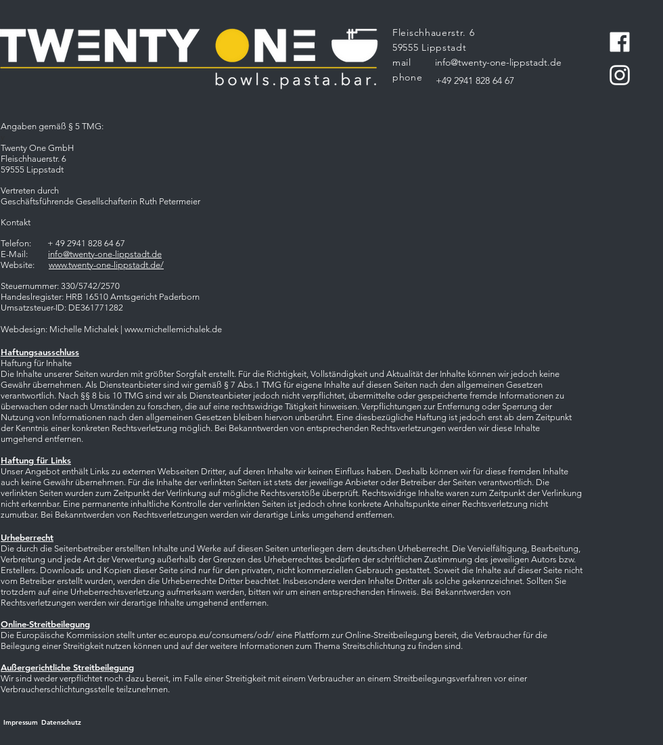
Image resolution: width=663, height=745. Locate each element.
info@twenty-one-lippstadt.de (105, 254)
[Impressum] (20, 722)
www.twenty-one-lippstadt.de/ (106, 265)
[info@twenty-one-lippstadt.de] (498, 63)
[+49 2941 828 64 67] (475, 81)
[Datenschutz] (61, 722)
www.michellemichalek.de (173, 329)
